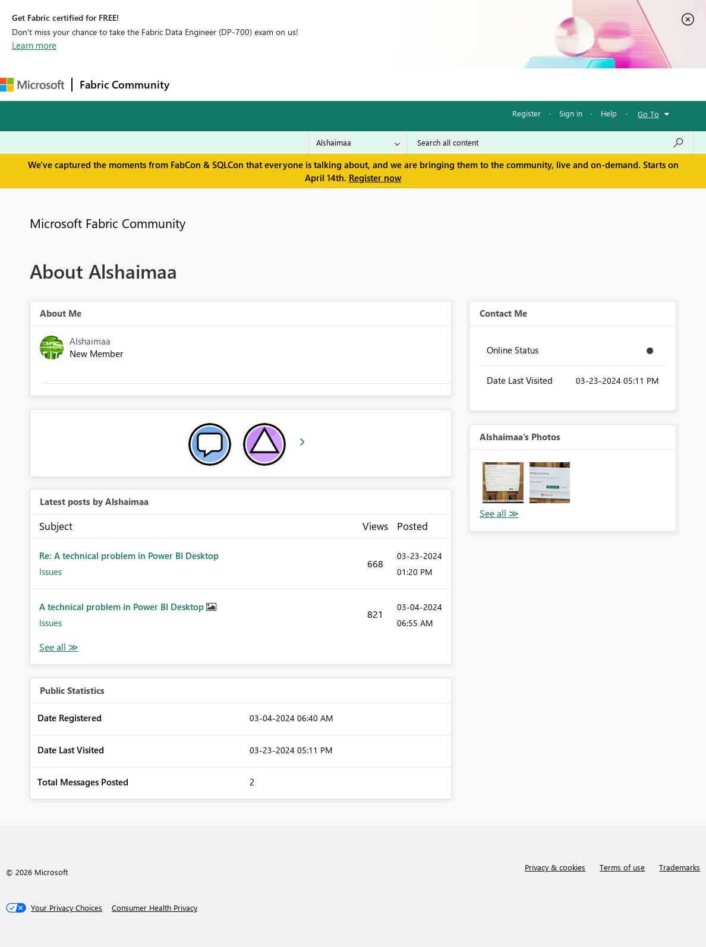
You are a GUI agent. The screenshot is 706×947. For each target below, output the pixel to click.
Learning (449, 84)
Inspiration (249, 84)
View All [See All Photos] (499, 513)
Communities (350, 84)
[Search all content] (550, 142)
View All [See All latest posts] (58, 647)
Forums (196, 84)
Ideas (297, 84)
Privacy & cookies (555, 867)
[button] (503, 482)
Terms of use (622, 867)
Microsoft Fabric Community (107, 222)
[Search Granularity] (358, 142)
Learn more (34, 45)
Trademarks (679, 867)
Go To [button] (648, 114)
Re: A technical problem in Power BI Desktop (129, 555)
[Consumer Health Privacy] (154, 907)
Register (526, 113)
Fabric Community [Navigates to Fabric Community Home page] (124, 84)
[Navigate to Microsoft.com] (32, 84)
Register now (375, 178)
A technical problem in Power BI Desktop (122, 607)
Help (609, 113)
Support (499, 84)
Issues (50, 571)
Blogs (403, 84)
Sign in (570, 113)
